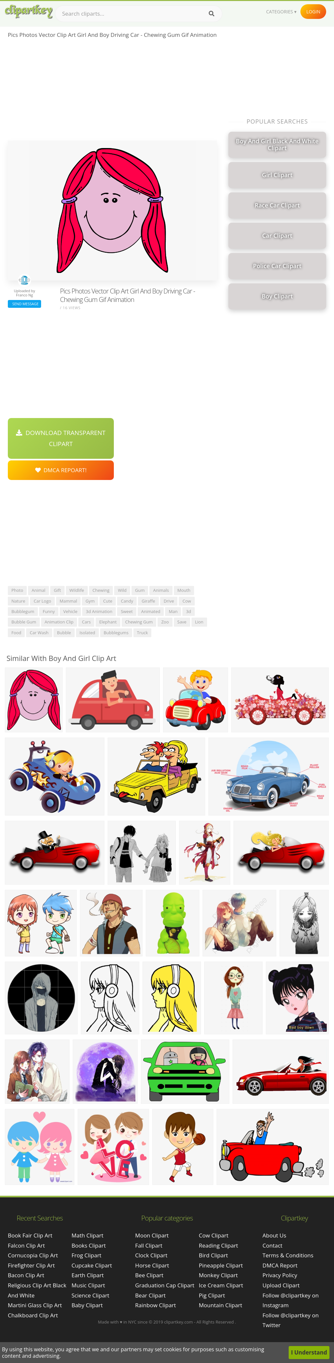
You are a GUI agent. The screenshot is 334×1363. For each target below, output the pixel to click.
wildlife (76, 590)
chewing (101, 590)
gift (57, 590)
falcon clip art (26, 1245)
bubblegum (22, 611)
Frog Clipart (86, 1255)
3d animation (99, 611)
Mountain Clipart (220, 1305)
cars (86, 622)
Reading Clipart (218, 1245)
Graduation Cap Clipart (164, 1285)
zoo (165, 622)
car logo (42, 601)
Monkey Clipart (218, 1275)
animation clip (59, 622)
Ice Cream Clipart (221, 1285)
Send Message (24, 303)
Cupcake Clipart (91, 1265)
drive (169, 601)
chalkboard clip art (33, 1315)
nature (18, 601)
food (16, 633)
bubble (64, 633)
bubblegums (116, 633)
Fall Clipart (148, 1245)
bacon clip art (26, 1275)
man (173, 611)
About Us (274, 1235)
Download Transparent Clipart (60, 438)
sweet (126, 611)
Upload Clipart (281, 1285)
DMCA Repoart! (61, 470)
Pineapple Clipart (221, 1265)
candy (127, 601)
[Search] (211, 13)
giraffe (148, 601)
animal (38, 590)
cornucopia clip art (33, 1255)
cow (186, 601)
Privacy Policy (280, 1275)
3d (188, 611)
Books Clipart (88, 1245)
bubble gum (23, 622)
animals (161, 590)
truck (142, 633)
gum (139, 590)
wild (122, 590)
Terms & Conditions (288, 1255)
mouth (183, 590)
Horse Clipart (152, 1265)
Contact (272, 1245)
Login (313, 11)
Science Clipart (90, 1295)
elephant (108, 622)
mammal (68, 601)
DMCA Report (280, 1265)
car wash (39, 633)
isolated (87, 633)
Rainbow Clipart (155, 1305)
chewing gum (139, 622)
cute (107, 601)
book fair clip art (30, 1235)
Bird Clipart (213, 1255)
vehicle (70, 611)
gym (90, 601)
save (182, 622)
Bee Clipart (149, 1275)
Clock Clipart (151, 1255)
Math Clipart (87, 1235)
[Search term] (138, 13)
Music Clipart (88, 1285)
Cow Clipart (214, 1235)
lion (199, 622)
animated (150, 611)
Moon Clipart (152, 1235)
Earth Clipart (87, 1275)
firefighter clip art (31, 1265)
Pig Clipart (212, 1295)
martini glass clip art (35, 1305)
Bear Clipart (150, 1295)
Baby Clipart (87, 1305)
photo (17, 590)
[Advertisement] (112, 91)
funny (49, 611)
